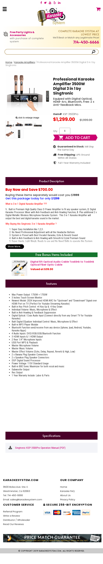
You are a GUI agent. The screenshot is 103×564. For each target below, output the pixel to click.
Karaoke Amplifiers (24, 62)
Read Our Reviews (13, 524)
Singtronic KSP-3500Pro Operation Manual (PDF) (40, 447)
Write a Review (11, 515)
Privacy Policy (67, 499)
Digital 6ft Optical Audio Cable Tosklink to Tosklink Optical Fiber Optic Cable (62, 263)
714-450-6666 (86, 42)
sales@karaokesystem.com (26, 499)
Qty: (55, 131)
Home (8, 62)
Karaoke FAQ (67, 491)
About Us (65, 495)
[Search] (48, 51)
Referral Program (12, 511)
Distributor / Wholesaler (16, 520)
